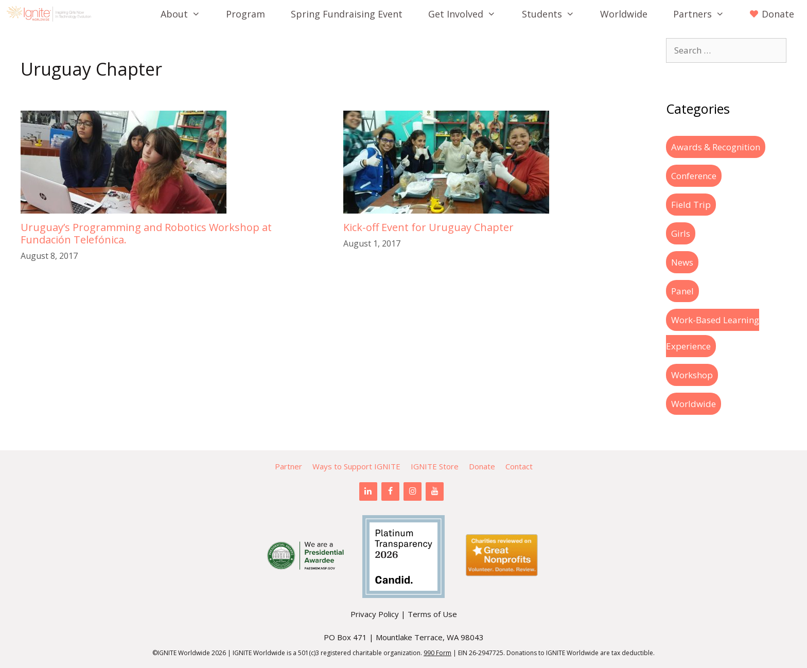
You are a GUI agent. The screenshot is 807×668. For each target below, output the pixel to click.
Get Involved (468, 14)
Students (554, 14)
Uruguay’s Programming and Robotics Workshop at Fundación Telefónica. (146, 233)
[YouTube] (435, 491)
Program (245, 14)
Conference (693, 176)
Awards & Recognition (715, 147)
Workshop (692, 375)
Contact (519, 466)
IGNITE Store (435, 466)
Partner (288, 466)
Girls (680, 233)
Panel (682, 291)
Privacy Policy (374, 614)
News (682, 262)
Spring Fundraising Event (346, 14)
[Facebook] (390, 491)
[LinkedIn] (368, 491)
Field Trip (691, 204)
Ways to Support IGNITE (356, 466)
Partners (705, 14)
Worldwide (623, 14)
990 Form (437, 652)
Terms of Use (432, 614)
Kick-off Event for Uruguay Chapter (428, 227)
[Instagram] (413, 491)
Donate (482, 466)
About (187, 14)
